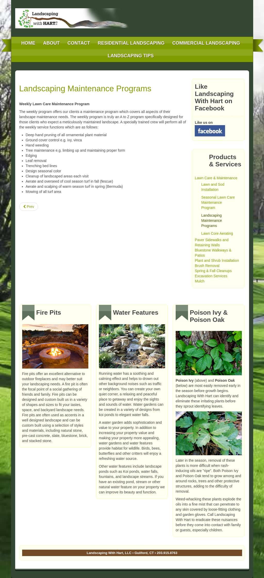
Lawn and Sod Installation (212, 187)
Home (28, 43)
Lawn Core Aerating (217, 233)
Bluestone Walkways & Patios (213, 252)
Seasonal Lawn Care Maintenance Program (218, 202)
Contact (78, 43)
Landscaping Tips (131, 55)
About (51, 43)
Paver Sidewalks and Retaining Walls (211, 242)
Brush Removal (207, 266)
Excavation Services (211, 276)
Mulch (199, 281)
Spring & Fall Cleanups (213, 271)
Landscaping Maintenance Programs (85, 88)
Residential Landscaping (131, 43)
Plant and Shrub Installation (217, 260)
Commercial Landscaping (206, 43)
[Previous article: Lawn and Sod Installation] (28, 206)
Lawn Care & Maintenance (217, 178)
